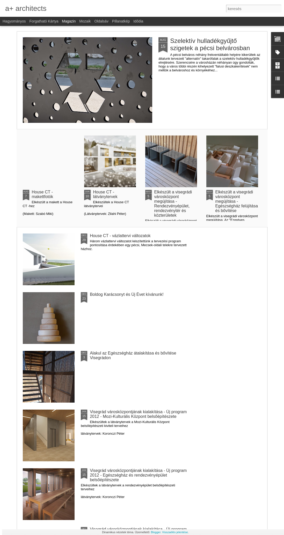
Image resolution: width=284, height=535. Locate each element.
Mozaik (85, 21)
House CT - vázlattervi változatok (120, 235)
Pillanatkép (121, 21)
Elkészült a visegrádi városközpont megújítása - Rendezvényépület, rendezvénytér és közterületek (173, 203)
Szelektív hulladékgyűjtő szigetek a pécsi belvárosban (210, 44)
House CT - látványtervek (105, 194)
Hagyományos (14, 21)
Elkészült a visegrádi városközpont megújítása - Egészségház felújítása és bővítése (236, 201)
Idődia (138, 21)
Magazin (69, 21)
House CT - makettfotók (42, 194)
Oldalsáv (101, 21)
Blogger (156, 532)
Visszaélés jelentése (175, 532)
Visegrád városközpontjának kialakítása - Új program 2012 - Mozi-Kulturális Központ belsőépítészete (138, 414)
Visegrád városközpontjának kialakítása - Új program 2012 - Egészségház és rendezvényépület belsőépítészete (138, 475)
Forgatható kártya (43, 21)
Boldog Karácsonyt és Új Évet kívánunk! (127, 294)
